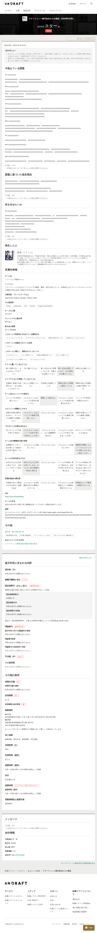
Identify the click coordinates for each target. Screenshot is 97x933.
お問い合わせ (55, 904)
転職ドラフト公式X (35, 904)
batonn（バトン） (86, 924)
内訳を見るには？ (86, 558)
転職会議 (67, 924)
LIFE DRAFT (32, 900)
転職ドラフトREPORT (36, 896)
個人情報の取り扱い (81, 907)
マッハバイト (56, 924)
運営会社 (76, 899)
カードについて (18, 532)
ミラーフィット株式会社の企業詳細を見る (80, 38)
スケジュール (39, 11)
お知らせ (53, 896)
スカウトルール (55, 11)
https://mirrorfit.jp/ (17, 855)
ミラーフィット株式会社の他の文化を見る (21, 544)
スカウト (21, 871)
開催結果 (27, 11)
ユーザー (8, 11)
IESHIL (74, 924)
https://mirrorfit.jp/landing (14, 497)
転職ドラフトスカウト (14, 896)
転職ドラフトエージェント (14, 901)
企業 (17, 11)
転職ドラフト (10, 871)
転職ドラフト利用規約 (81, 903)
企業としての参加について (59, 910)
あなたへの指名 (34, 871)
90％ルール (19, 61)
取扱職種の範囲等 (80, 912)
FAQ (52, 900)
